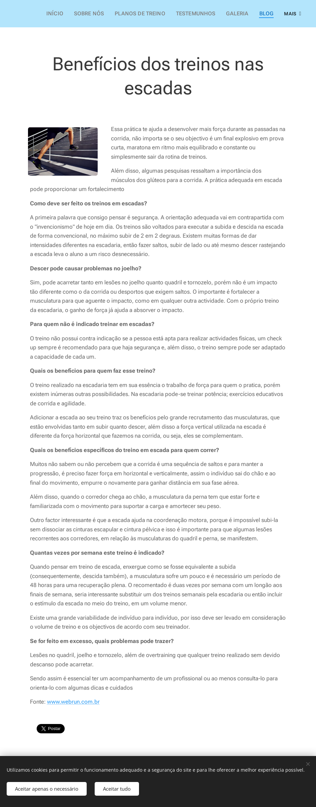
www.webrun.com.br (73, 701)
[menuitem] (69, 13)
